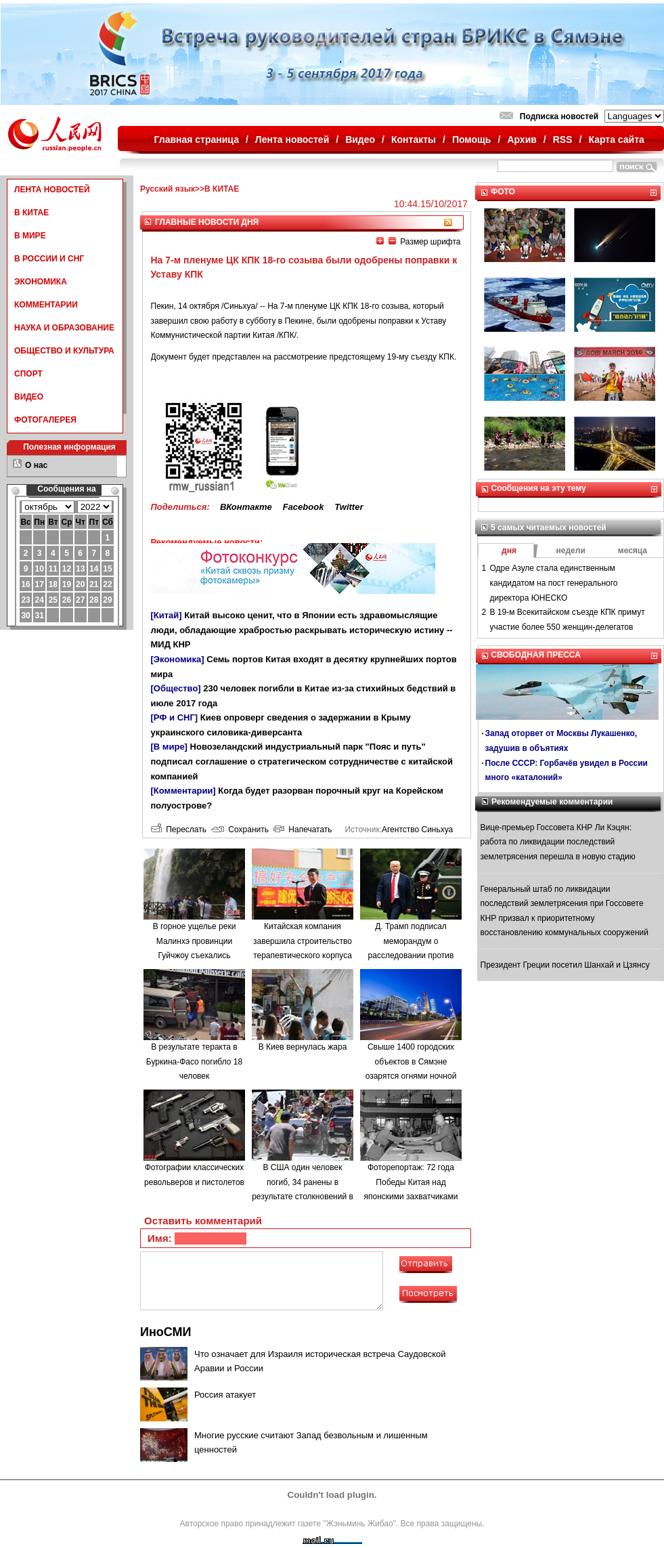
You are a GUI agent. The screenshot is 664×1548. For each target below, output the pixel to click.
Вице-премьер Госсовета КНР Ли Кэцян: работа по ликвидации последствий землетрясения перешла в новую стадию (558, 842)
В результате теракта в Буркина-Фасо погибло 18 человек (194, 1061)
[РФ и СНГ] (174, 717)
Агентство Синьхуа (417, 829)
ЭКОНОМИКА (40, 281)
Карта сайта (616, 139)
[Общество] (176, 688)
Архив (521, 139)
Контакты (413, 139)
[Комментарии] (183, 791)
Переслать (178, 829)
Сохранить (240, 829)
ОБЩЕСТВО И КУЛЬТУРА (64, 351)
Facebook (303, 507)
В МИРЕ (30, 235)
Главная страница (196, 139)
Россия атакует (225, 1395)
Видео (360, 139)
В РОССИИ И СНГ (49, 258)
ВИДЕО (28, 397)
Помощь (471, 139)
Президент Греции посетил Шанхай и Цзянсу (565, 965)
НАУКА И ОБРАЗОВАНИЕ (64, 327)
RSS (563, 139)
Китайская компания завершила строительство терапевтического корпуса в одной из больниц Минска (302, 955)
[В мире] (169, 746)
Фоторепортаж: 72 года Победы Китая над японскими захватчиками (411, 1182)
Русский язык (167, 189)
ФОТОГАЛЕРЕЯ (45, 420)
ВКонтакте (246, 507)
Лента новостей (292, 139)
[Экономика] (177, 659)
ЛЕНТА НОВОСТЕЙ (52, 189)
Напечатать (302, 829)
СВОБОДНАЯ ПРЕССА (536, 655)
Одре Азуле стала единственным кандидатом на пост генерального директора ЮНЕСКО (554, 582)
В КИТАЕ (31, 212)
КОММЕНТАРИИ (46, 304)
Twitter (348, 507)
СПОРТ (28, 374)
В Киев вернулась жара (303, 1047)
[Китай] (166, 615)
